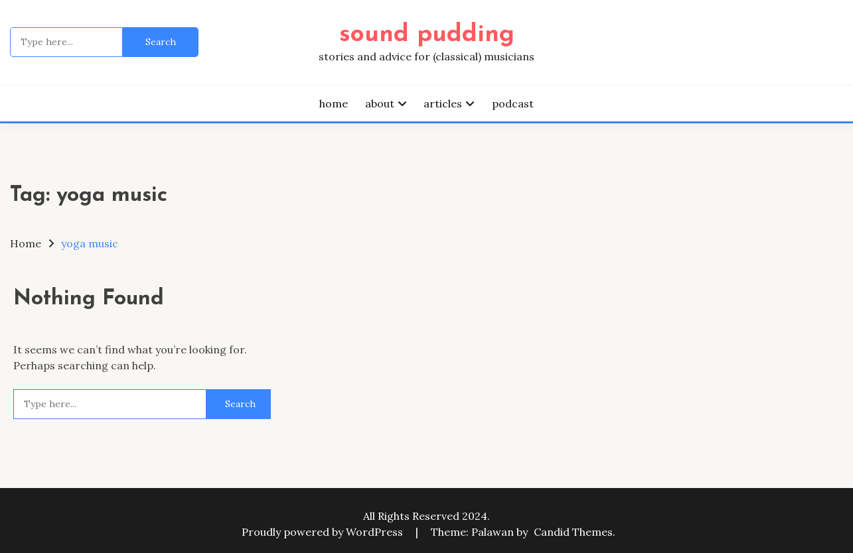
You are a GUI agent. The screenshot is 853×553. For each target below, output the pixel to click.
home (333, 103)
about (379, 103)
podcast (513, 103)
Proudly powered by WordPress (324, 531)
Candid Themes (573, 531)
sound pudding (426, 35)
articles (443, 103)
